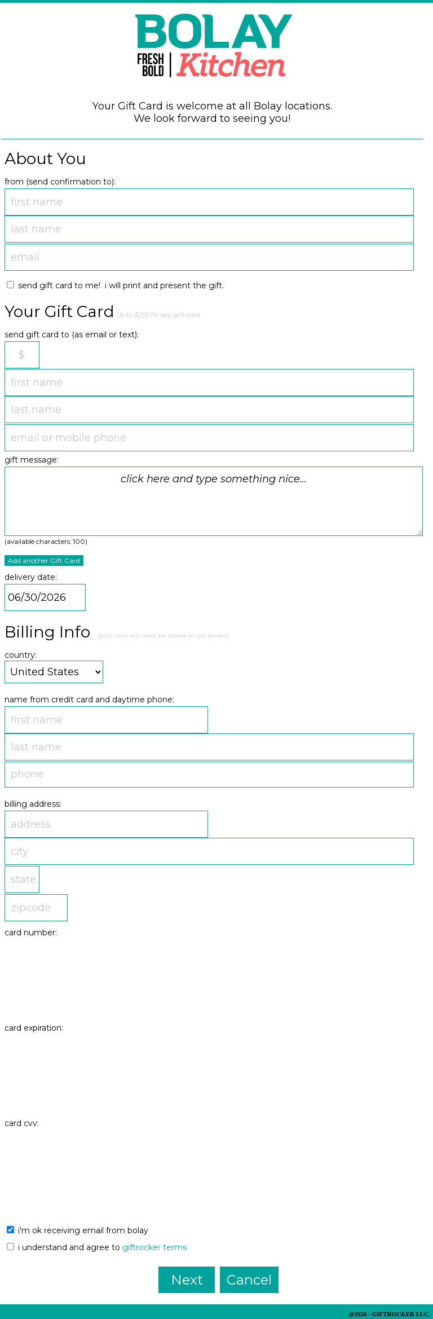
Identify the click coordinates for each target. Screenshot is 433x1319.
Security (58, 1314)
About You (45, 158)
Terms (92, 1314)
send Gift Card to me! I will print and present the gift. (115, 285)
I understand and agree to (97, 1247)
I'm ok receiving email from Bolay (77, 1230)
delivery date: (31, 577)
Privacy (21, 1314)
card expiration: (34, 1028)
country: (21, 655)
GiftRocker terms (154, 1247)
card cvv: (22, 1123)
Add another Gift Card (44, 560)
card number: (31, 932)
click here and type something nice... (214, 501)
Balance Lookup (139, 1314)
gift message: (32, 460)
